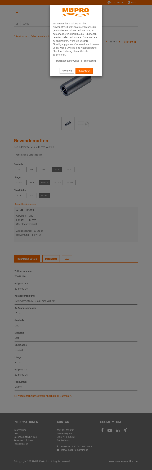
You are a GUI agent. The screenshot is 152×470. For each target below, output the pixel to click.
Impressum (90, 60)
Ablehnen (67, 70)
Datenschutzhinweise (67, 60)
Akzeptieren (84, 70)
